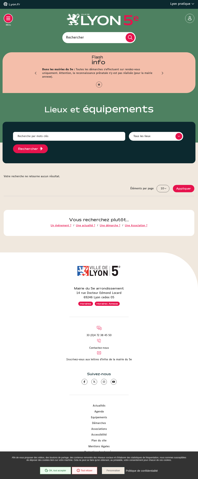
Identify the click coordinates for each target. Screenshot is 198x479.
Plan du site (99, 440)
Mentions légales (99, 446)
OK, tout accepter (55, 471)
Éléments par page (142, 188)
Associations (99, 429)
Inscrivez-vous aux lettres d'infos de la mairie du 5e (99, 359)
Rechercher (75, 37)
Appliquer (183, 188)
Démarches (99, 423)
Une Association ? (136, 225)
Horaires (85, 303)
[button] (35, 73)
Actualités (99, 406)
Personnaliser (113, 470)
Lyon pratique (182, 4)
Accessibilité (99, 435)
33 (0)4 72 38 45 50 (99, 335)
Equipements (99, 417)
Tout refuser (84, 471)
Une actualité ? (85, 225)
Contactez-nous (99, 348)
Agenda (99, 411)
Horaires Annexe (107, 303)
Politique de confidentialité (142, 470)
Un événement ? (61, 225)
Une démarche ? (110, 225)
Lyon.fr (14, 4)
